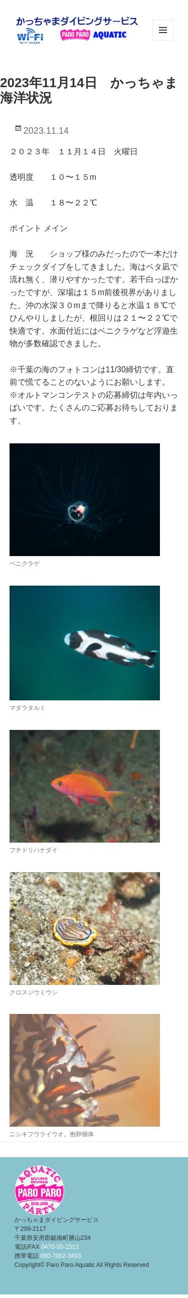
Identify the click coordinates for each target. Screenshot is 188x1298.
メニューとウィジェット (163, 40)
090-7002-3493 (60, 1255)
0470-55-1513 (60, 1246)
